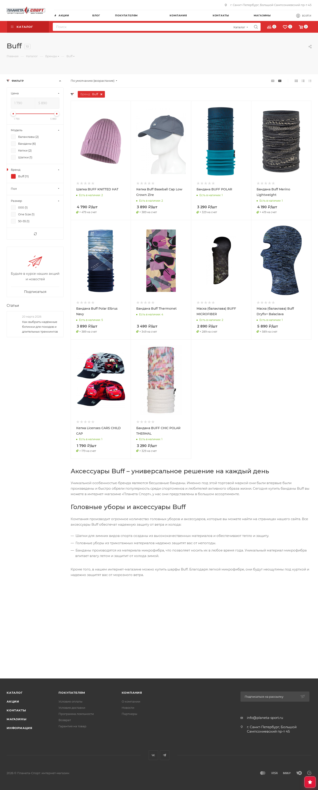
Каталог (15, 692)
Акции (13, 701)
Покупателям (72, 692)
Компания (132, 692)
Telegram (164, 755)
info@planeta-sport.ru (265, 718)
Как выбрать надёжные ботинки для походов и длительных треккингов (40, 326)
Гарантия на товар (72, 726)
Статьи (13, 305)
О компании (131, 701)
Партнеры (129, 714)
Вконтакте (153, 755)
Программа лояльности (76, 714)
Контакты (16, 710)
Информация (19, 728)
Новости (128, 707)
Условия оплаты (70, 701)
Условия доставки (72, 707)
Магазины (16, 719)
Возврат (65, 720)
